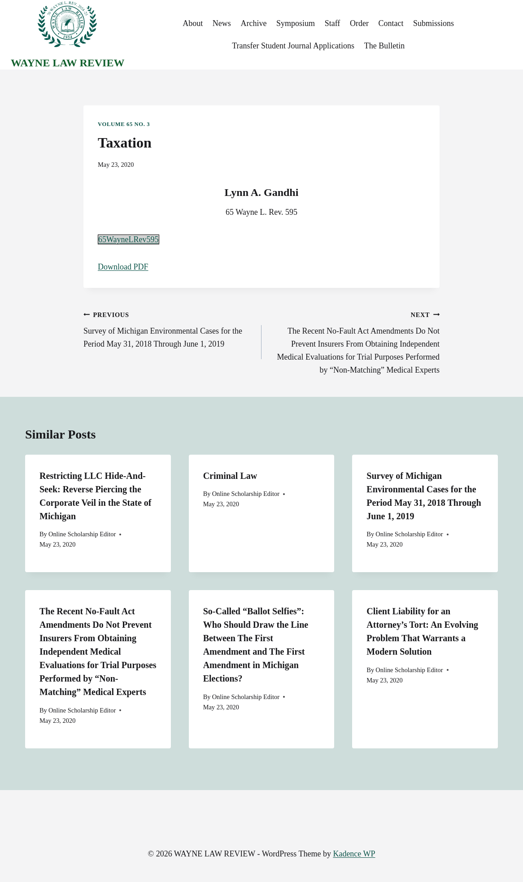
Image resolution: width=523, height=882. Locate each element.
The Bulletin (384, 45)
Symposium (295, 23)
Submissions (433, 23)
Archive (253, 23)
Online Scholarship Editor (82, 534)
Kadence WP (354, 853)
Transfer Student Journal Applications (293, 45)
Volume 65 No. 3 (124, 124)
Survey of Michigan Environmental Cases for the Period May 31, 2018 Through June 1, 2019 (168, 328)
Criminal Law (230, 476)
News (222, 23)
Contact (391, 23)
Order (359, 23)
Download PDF (123, 266)
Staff (332, 23)
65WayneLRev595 (128, 239)
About (193, 23)
